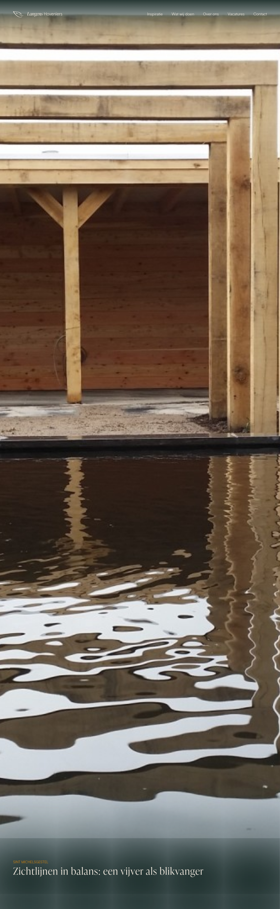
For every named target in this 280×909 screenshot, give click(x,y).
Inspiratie (155, 14)
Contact (260, 14)
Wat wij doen (183, 14)
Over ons (211, 14)
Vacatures (236, 14)
